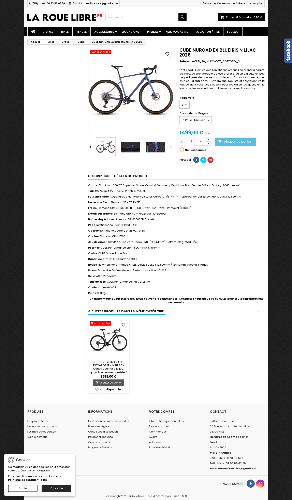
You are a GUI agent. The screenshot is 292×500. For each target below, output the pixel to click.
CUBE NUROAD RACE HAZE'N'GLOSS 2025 (198, 363)
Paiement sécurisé (100, 437)
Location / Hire (208, 32)
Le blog (233, 32)
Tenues (81, 32)
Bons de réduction (161, 447)
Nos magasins (177, 32)
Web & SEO (180, 496)
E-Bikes (48, 32)
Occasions (131, 32)
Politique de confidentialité (27, 480)
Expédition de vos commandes (108, 421)
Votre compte (161, 411)
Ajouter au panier (234, 141)
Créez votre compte (249, 3)
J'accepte (56, 488)
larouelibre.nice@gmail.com (99, 3)
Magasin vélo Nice (100, 447)
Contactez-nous (99, 442)
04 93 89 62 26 (55, 3)
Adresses (155, 442)
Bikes (65, 32)
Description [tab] (99, 176)
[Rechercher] (146, 17)
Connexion (224, 3)
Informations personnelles (166, 421)
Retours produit (159, 426)
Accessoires (104, 32)
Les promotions (37, 421)
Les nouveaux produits (42, 426)
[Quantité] (200, 142)
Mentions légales (99, 426)
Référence (186, 61)
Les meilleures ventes (41, 432)
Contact (218, 411)
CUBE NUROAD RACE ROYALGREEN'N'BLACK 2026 (244, 365)
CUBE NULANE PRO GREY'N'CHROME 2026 (154, 363)
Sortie (23, 488)
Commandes (158, 432)
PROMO (152, 32)
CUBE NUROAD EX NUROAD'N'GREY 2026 (109, 363)
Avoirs (153, 437)
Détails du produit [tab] (130, 176)
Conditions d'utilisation (103, 432)
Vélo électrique (37, 437)
